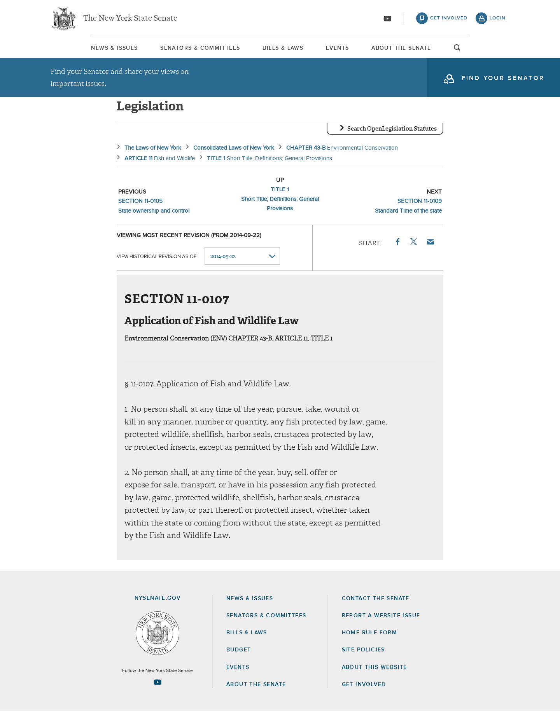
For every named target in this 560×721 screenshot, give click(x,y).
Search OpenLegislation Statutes (392, 138)
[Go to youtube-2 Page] (157, 691)
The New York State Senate (130, 19)
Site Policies (363, 659)
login (498, 19)
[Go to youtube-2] (387, 19)
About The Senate (434, 50)
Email (430, 251)
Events (351, 50)
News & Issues (74, 50)
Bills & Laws (279, 50)
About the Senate (256, 694)
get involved (448, 19)
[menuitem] (74, 50)
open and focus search (498, 52)
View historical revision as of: (157, 265)
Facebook (397, 251)
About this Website (374, 676)
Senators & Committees (178, 50)
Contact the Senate (376, 608)
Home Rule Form (369, 642)
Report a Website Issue (381, 625)
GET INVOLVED (364, 694)
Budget (238, 659)
